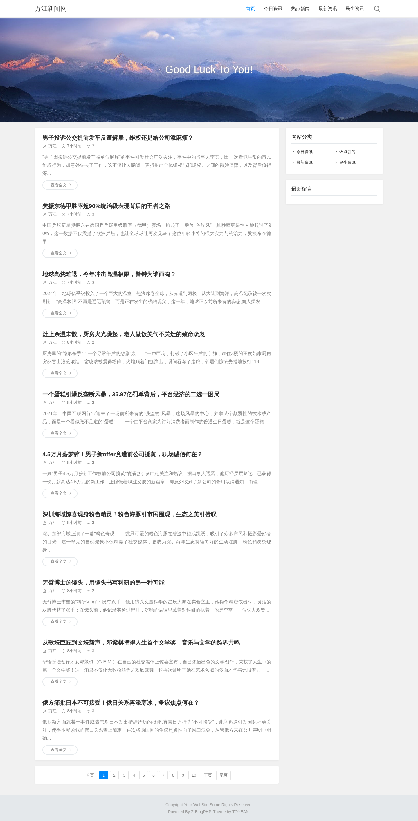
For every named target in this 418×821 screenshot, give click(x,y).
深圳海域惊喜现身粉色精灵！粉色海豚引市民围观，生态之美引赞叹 (129, 514)
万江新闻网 (51, 8)
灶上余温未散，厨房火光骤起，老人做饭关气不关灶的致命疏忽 (123, 334)
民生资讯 (355, 8)
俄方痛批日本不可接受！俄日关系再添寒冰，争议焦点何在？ (120, 702)
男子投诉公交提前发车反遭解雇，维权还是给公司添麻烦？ (117, 138)
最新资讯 (327, 8)
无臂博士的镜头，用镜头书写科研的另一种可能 (103, 582)
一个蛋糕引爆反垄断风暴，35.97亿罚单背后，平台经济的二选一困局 (130, 394)
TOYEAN (240, 811)
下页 (208, 775)
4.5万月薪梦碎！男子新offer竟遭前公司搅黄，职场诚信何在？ (122, 454)
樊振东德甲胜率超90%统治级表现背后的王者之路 (106, 206)
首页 (250, 8)
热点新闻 (300, 8)
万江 (52, 146)
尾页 (223, 775)
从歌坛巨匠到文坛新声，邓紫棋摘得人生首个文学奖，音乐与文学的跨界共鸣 (141, 642)
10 (194, 775)
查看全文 (59, 184)
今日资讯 (273, 8)
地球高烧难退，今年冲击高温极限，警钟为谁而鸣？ (109, 274)
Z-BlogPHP (201, 811)
